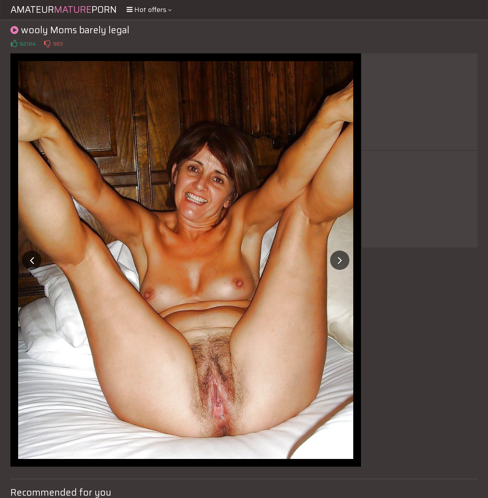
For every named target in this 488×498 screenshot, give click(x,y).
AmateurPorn (63, 9)
